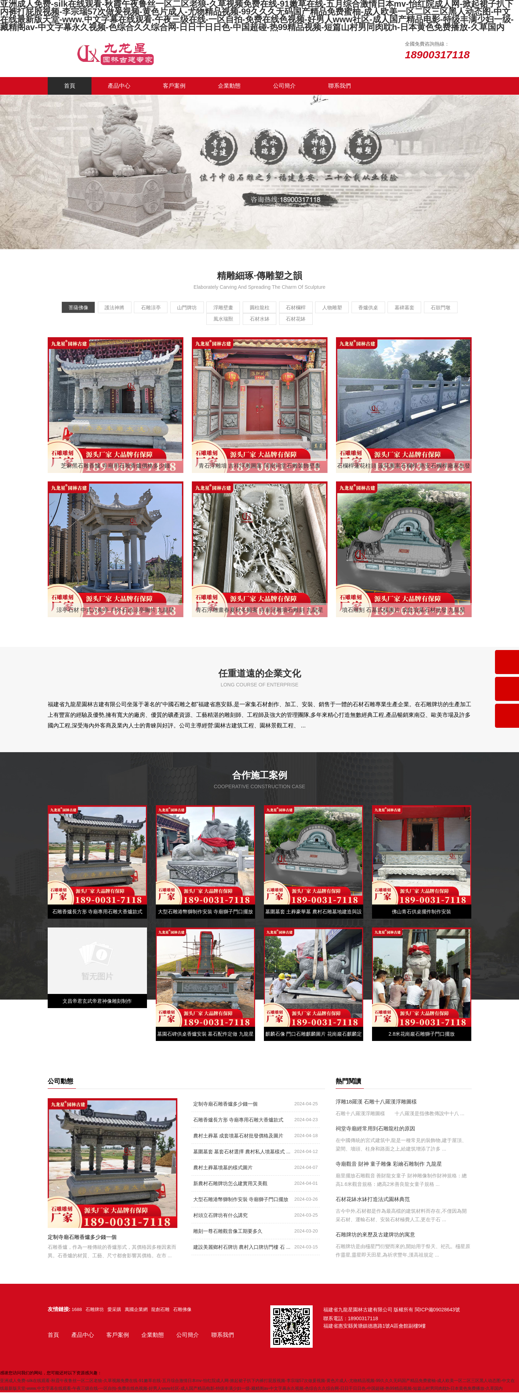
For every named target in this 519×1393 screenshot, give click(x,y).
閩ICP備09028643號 (437, 1310)
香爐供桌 (405, 307)
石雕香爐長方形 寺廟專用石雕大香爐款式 (238, 1120)
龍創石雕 (160, 1310)
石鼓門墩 (197, 319)
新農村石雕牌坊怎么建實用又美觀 (230, 1184)
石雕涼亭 (155, 307)
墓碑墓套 (447, 307)
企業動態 (229, 86)
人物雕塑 (364, 307)
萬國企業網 (136, 1310)
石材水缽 (280, 319)
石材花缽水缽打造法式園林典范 (373, 1200)
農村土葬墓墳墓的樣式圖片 (223, 1168)
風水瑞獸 (239, 319)
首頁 (69, 86)
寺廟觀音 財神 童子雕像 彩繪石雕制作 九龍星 (389, 1164)
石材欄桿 (322, 307)
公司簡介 (284, 86)
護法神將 (114, 307)
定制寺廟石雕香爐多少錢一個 (225, 1104)
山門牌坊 (197, 307)
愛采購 (114, 1310)
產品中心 (119, 86)
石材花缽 (322, 319)
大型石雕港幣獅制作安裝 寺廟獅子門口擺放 (241, 1200)
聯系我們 (339, 86)
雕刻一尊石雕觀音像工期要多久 (228, 1232)
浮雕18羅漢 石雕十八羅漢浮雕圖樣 (376, 1102)
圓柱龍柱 (280, 307)
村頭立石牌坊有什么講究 (220, 1216)
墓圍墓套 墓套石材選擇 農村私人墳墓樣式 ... (241, 1152)
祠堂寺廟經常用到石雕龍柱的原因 (375, 1129)
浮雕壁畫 (239, 307)
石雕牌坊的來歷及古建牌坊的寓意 (375, 1235)
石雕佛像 (182, 1310)
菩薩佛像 (72, 307)
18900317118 (363, 1319)
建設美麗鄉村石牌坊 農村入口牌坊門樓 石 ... (241, 1248)
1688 (77, 1310)
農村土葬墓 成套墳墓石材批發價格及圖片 (238, 1136)
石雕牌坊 (94, 1310)
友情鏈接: (59, 1310)
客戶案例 (174, 86)
